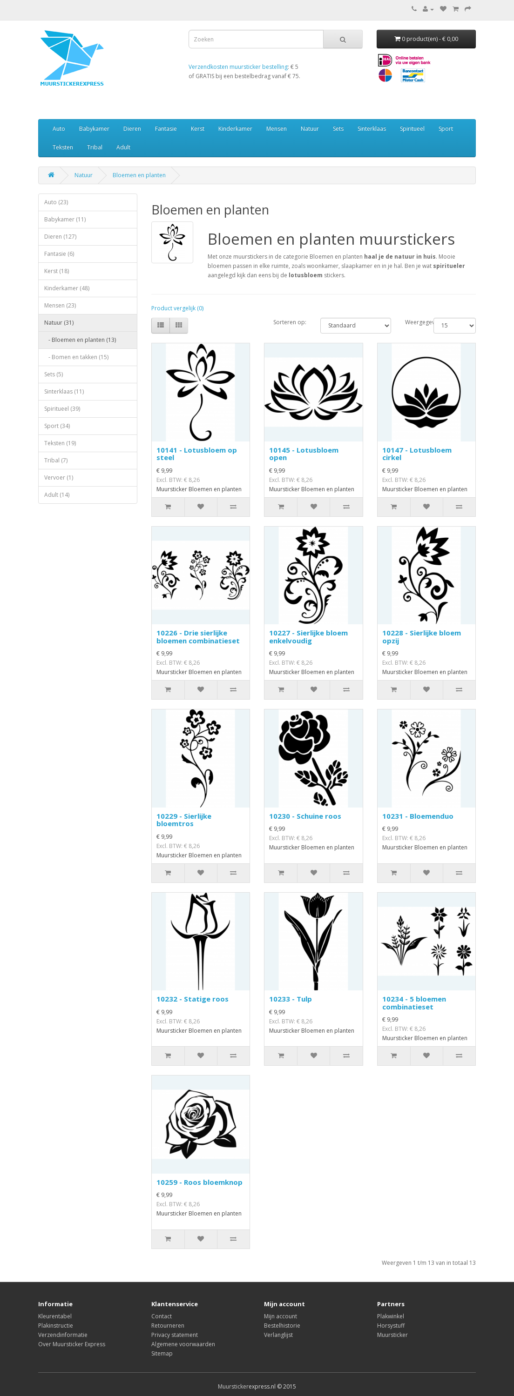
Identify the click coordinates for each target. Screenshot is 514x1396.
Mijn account (280, 1316)
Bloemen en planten (139, 175)
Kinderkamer (235, 129)
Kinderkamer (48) (66, 288)
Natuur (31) (59, 323)
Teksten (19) (60, 443)
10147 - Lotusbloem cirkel (417, 453)
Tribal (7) (56, 460)
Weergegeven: (412, 322)
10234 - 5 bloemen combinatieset (414, 1002)
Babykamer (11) (65, 219)
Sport (446, 129)
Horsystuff (391, 1325)
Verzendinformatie (63, 1335)
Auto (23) (56, 202)
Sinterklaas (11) (64, 391)
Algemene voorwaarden (183, 1344)
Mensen (276, 129)
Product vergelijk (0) (177, 308)
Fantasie (166, 129)
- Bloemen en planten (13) (80, 340)
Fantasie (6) (59, 254)
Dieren (132, 129)
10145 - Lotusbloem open (303, 453)
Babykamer (94, 129)
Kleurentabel (55, 1316)
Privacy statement (174, 1335)
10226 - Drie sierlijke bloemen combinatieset (198, 636)
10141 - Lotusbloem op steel (196, 453)
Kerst (197, 129)
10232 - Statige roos (192, 998)
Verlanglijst (278, 1335)
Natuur (310, 129)
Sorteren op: (289, 322)
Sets (338, 129)
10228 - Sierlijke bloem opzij (421, 636)
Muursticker (392, 1335)
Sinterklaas (372, 129)
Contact (161, 1316)
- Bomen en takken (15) (76, 357)
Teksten (63, 147)
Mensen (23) (60, 305)
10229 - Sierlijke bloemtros (183, 819)
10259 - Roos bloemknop (199, 1182)
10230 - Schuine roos (305, 816)
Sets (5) (53, 374)
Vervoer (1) (58, 477)
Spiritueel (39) (62, 409)
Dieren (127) (60, 236)
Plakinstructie (55, 1325)
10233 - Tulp (290, 998)
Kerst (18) (56, 271)
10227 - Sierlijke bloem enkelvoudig (308, 636)
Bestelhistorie (282, 1325)
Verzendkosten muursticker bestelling (238, 67)
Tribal (94, 147)
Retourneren (167, 1325)
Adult (123, 147)
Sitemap (162, 1353)
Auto (59, 129)
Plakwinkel (390, 1316)
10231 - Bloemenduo (417, 816)
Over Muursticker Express (71, 1344)
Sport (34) (57, 426)
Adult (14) (56, 495)
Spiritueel (412, 129)
